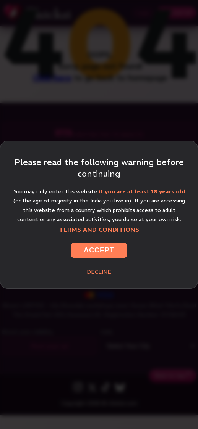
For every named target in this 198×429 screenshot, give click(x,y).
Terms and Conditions (99, 229)
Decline (99, 271)
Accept (99, 250)
